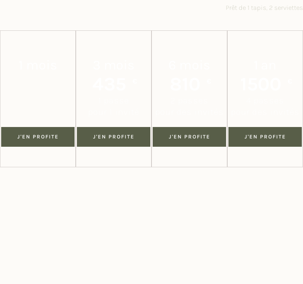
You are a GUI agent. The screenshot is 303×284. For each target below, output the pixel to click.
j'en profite (114, 137)
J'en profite (38, 137)
